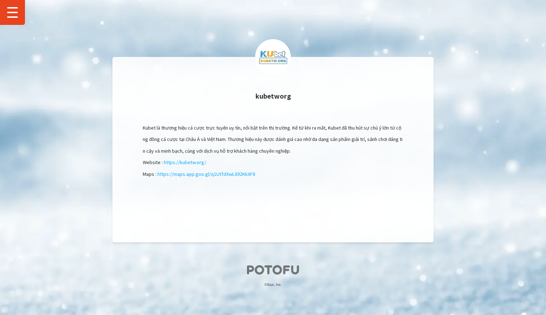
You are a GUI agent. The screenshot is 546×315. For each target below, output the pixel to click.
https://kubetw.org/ (185, 162)
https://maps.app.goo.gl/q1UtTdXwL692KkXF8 (206, 173)
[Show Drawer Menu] (12, 12)
